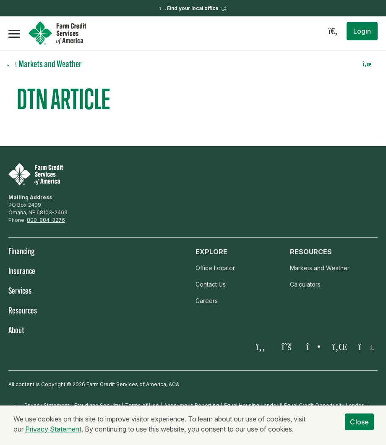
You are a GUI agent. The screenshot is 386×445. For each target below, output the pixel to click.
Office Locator (215, 267)
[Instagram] (313, 347)
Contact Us (211, 284)
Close (359, 422)
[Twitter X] (287, 347)
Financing (21, 252)
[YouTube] (365, 347)
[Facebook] (261, 347)
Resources (22, 311)
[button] (362, 31)
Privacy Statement (53, 429)
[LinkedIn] (339, 347)
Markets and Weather (319, 267)
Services (19, 291)
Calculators (305, 284)
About (16, 331)
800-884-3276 (46, 220)
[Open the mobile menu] (14, 33)
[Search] (333, 31)
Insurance (21, 272)
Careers (207, 300)
